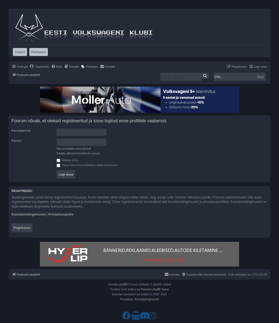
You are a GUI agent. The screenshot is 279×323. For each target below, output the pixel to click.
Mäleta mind (67, 160)
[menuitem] (40, 66)
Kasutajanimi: (21, 130)
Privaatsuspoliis (61, 214)
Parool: (16, 140)
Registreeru (21, 228)
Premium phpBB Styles (155, 289)
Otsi (260, 76)
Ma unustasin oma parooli (74, 148)
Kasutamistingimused (28, 214)
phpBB (123, 284)
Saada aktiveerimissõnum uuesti (78, 153)
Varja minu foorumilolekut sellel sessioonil (87, 165)
